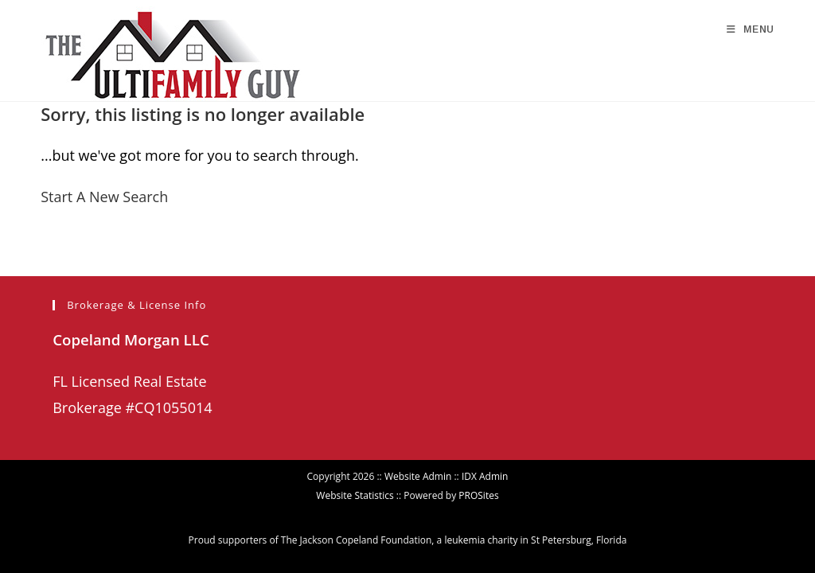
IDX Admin (485, 450)
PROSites (478, 469)
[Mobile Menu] (750, 29)
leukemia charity (480, 513)
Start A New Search (104, 196)
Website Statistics (354, 469)
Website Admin (417, 450)
